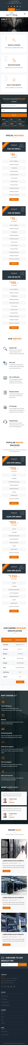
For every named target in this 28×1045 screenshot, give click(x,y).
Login (18, 9)
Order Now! (14, 199)
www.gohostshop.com (8, 982)
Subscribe (22, 964)
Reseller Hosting (5, 1002)
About (2, 1016)
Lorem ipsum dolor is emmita (13, 860)
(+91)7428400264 (14, 1)
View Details (6, 870)
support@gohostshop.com (13, 3)
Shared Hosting (4, 996)
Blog (2, 1020)
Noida (4, 978)
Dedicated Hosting (5, 1005)
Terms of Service (5, 1034)
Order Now (20, 681)
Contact (3, 1023)
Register (11, 9)
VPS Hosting (4, 999)
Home (2, 1013)
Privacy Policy (4, 1031)
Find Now (14, 115)
